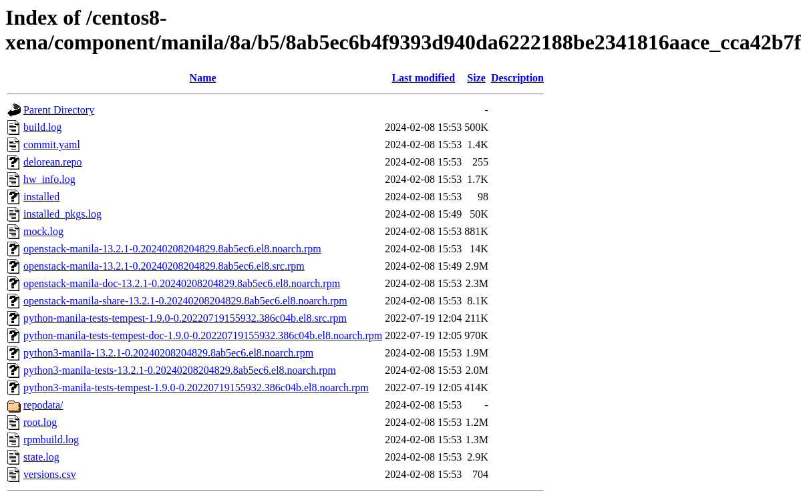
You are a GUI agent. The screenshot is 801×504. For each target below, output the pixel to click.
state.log (41, 457)
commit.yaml (51, 144)
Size (476, 77)
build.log (42, 127)
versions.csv (49, 474)
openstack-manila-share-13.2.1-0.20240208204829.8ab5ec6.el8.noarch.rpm (185, 300)
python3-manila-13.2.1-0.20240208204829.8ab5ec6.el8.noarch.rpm (168, 352)
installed (41, 196)
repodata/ (43, 405)
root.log (40, 422)
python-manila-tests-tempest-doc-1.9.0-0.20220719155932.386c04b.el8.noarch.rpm (202, 335)
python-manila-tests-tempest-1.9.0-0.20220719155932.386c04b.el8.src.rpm (185, 318)
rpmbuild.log (51, 439)
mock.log (43, 231)
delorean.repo (52, 162)
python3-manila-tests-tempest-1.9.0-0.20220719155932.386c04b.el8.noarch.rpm (196, 387)
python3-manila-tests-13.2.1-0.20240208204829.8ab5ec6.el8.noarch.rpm (179, 370)
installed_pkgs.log (62, 214)
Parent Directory (58, 109)
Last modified (423, 77)
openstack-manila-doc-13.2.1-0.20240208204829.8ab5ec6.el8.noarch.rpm (181, 283)
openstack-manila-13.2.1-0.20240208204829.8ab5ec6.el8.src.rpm (164, 266)
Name (203, 77)
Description (517, 77)
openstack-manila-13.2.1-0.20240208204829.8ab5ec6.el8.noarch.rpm (172, 248)
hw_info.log (49, 179)
